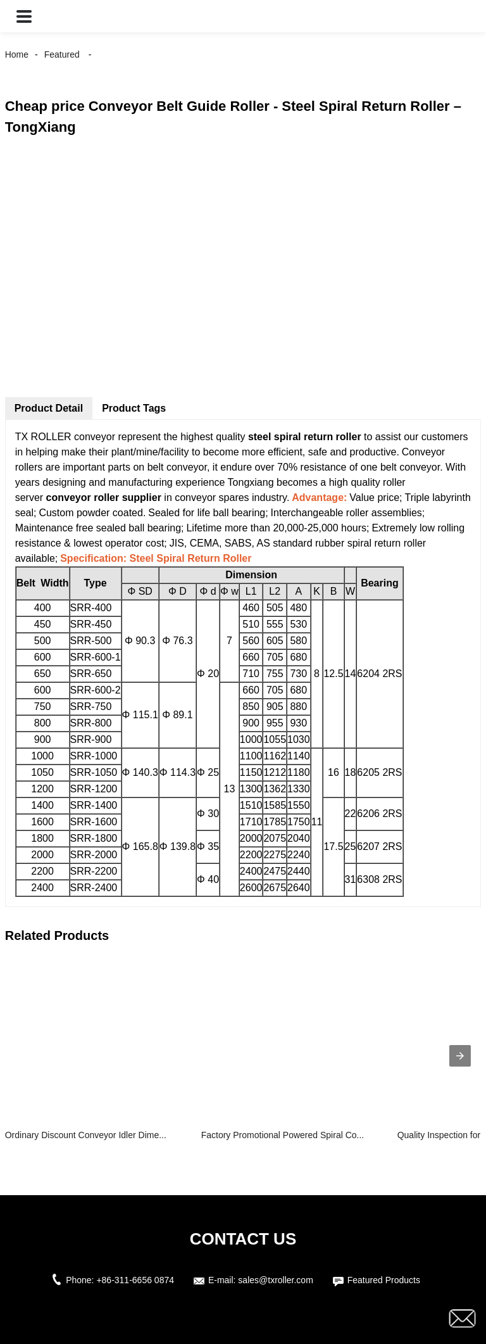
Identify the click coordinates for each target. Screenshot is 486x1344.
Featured (62, 54)
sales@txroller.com (275, 1280)
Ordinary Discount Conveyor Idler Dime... (85, 1135)
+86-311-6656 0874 (135, 1280)
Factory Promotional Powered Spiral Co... (282, 1135)
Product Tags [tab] (134, 408)
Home (16, 54)
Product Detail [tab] (49, 408)
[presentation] (460, 1056)
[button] (24, 16)
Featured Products (383, 1280)
